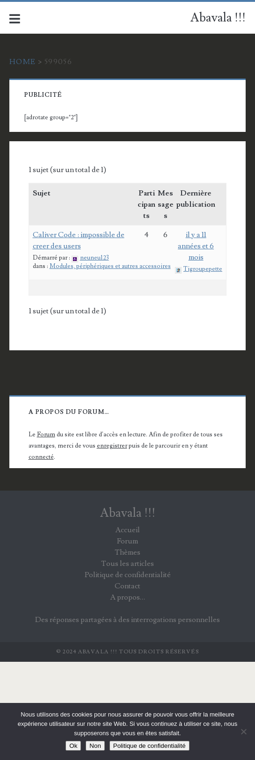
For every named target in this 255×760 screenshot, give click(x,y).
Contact (127, 586)
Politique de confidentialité (128, 574)
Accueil (127, 530)
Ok (73, 745)
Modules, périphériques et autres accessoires (110, 266)
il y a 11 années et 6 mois (196, 246)
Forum (46, 434)
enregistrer (112, 445)
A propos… (127, 597)
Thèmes (127, 552)
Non (95, 745)
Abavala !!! (218, 18)
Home (22, 61)
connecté (41, 457)
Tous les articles (127, 563)
